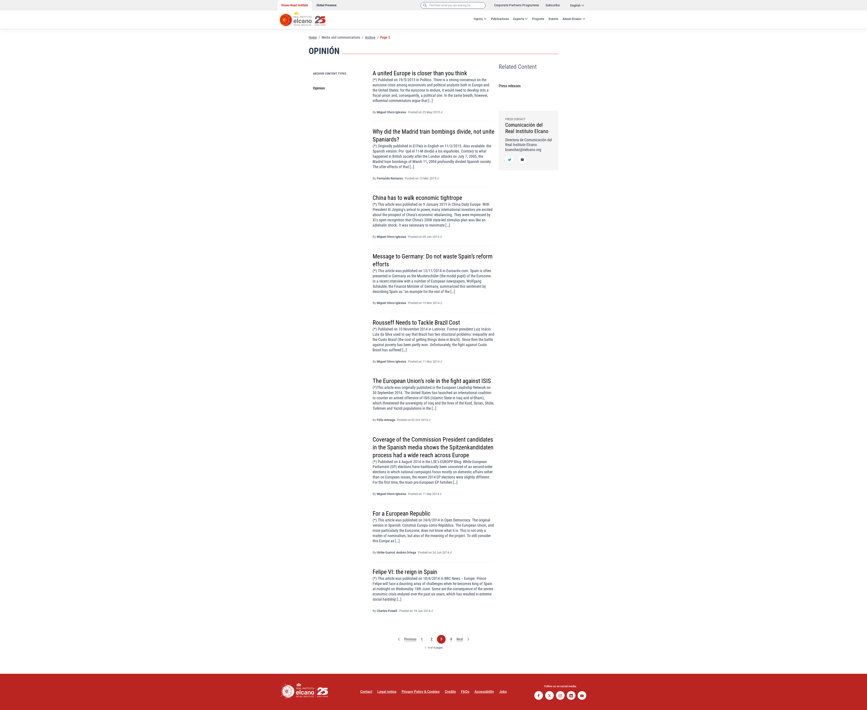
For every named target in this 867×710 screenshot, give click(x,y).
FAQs (465, 692)
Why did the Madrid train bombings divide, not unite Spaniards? (433, 135)
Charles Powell (387, 611)
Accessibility (484, 692)
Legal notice (386, 692)
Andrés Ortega (406, 552)
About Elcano (571, 19)
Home (313, 37)
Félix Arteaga (386, 420)
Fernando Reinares (390, 178)
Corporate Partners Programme (516, 5)
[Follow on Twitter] (509, 160)
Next (459, 639)
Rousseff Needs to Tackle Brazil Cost (416, 322)
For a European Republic (401, 513)
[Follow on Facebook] (538, 696)
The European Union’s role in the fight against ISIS (432, 381)
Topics (478, 19)
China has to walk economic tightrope (417, 197)
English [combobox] (575, 5)
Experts (518, 19)
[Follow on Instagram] (560, 696)
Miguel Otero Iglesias (391, 112)
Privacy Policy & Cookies (421, 692)
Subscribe (553, 5)
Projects (538, 19)
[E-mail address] (522, 160)
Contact (366, 692)
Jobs (503, 692)
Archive (370, 37)
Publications (500, 19)
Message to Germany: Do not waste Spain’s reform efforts (432, 260)
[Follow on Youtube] (582, 696)
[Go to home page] (307, 17)
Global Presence (326, 5)
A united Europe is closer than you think (420, 73)
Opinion (319, 88)
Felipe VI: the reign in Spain (405, 571)
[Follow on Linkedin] (571, 696)
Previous (410, 639)
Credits (450, 692)
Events (553, 19)
